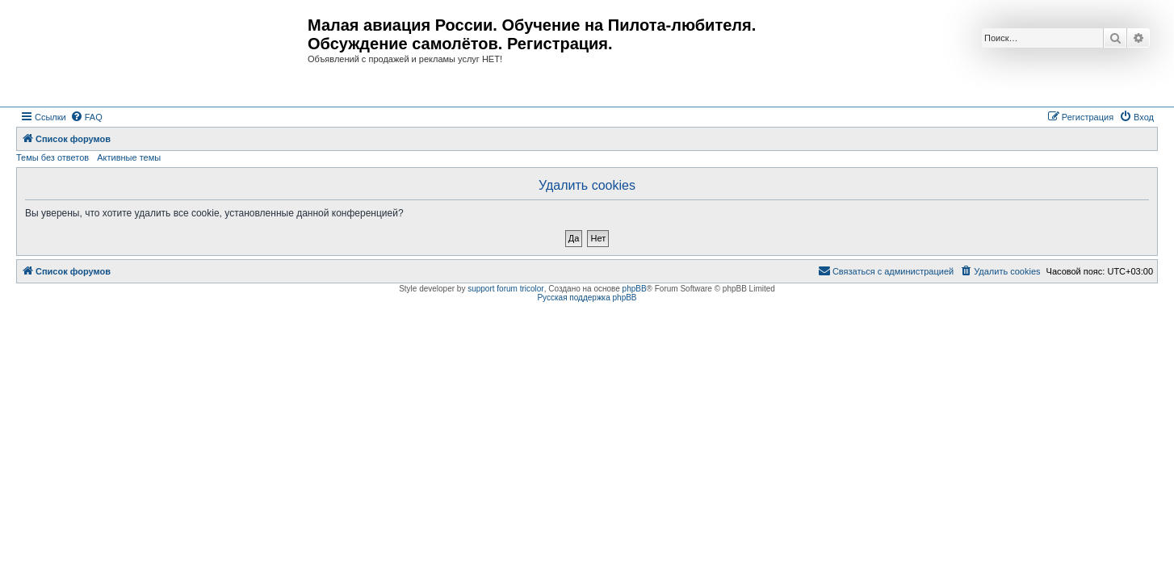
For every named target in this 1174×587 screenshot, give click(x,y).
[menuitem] (86, 117)
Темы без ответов (52, 157)
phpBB (635, 288)
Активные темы (129, 157)
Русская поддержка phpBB (586, 297)
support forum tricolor (505, 288)
